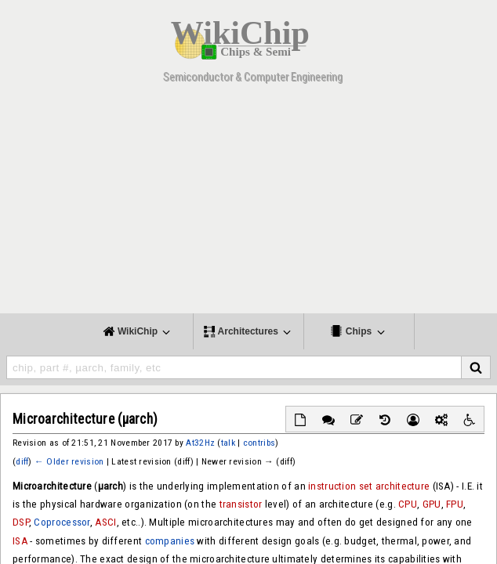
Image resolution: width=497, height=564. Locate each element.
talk (228, 442)
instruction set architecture (369, 486)
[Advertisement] (248, 203)
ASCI (105, 522)
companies (170, 541)
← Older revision (68, 461)
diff (22, 461)
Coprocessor (61, 522)
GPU (432, 504)
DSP (21, 522)
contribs (259, 442)
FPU (454, 504)
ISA (20, 541)
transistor (241, 504)
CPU (407, 504)
